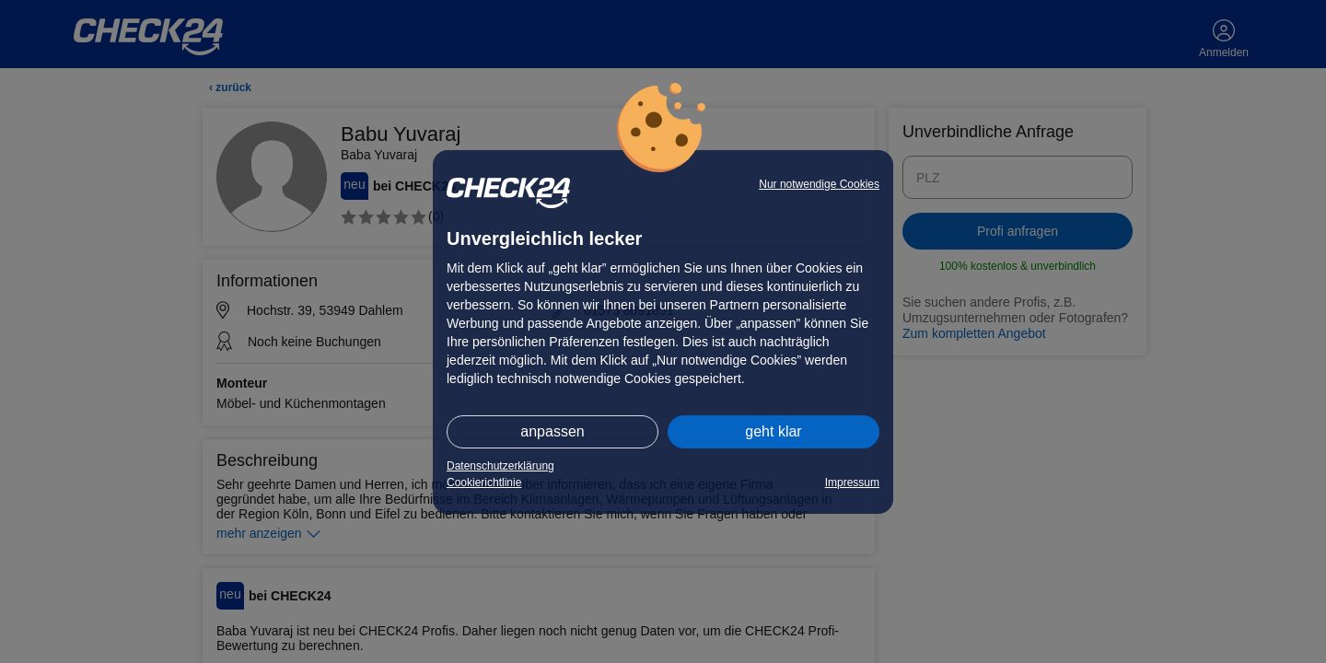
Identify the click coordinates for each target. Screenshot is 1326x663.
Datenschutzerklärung (500, 465)
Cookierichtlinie (484, 482)
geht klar (773, 431)
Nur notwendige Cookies (819, 184)
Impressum (852, 482)
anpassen (552, 431)
